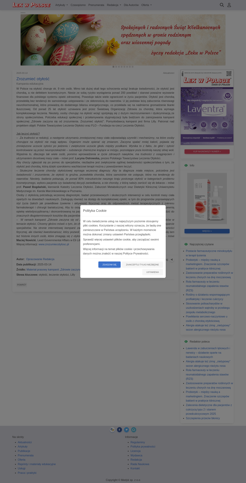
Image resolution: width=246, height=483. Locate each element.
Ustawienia (152, 272)
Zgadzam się (109, 265)
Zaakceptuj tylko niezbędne (142, 265)
